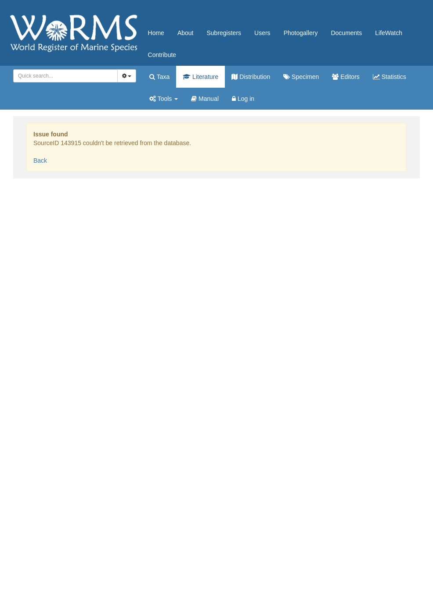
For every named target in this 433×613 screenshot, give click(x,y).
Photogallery (301, 32)
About (185, 32)
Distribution (250, 76)
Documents (346, 32)
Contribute (162, 54)
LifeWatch (388, 32)
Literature (200, 76)
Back (40, 160)
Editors (345, 76)
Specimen (301, 76)
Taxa (159, 76)
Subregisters (223, 32)
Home (156, 32)
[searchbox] (64, 76)
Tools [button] (163, 98)
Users (262, 32)
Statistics (389, 76)
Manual (205, 98)
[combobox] (65, 75)
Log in (243, 98)
